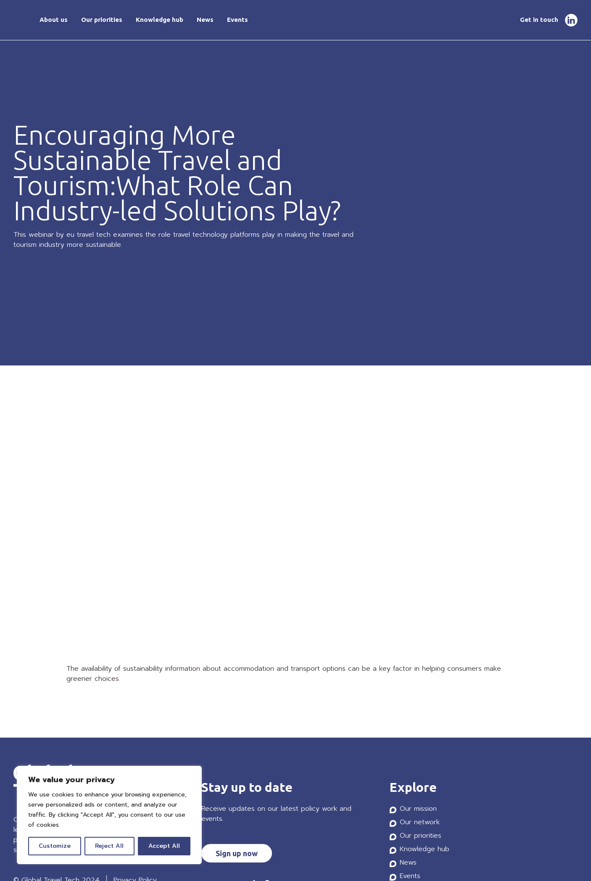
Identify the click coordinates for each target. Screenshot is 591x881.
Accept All (164, 845)
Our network (420, 822)
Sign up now (237, 853)
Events (237, 19)
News (205, 19)
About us (54, 19)
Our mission (418, 809)
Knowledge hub (159, 19)
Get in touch (539, 19)
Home (19, 20)
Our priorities (101, 19)
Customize (55, 845)
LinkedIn (571, 20)
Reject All (109, 845)
